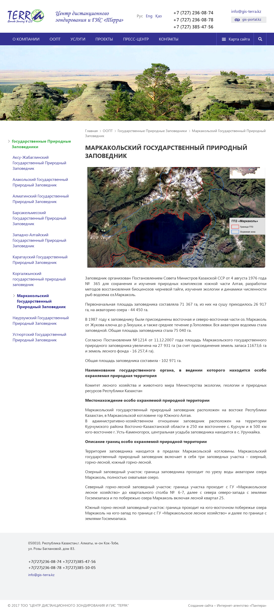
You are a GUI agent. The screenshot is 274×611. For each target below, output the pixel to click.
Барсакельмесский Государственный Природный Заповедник (39, 218)
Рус (140, 16)
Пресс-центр (136, 39)
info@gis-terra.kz (246, 11)
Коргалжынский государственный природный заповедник (39, 279)
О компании (26, 39)
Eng (149, 16)
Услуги (78, 39)
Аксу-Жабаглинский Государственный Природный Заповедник (39, 162)
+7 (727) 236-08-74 (193, 13)
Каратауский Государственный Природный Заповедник (40, 259)
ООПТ (55, 39)
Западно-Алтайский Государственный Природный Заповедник (39, 240)
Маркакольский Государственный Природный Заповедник (41, 301)
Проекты (104, 39)
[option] (175, 217)
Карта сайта (239, 39)
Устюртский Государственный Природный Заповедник (39, 337)
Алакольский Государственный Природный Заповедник (40, 182)
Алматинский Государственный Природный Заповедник (41, 198)
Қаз (158, 16)
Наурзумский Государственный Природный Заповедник (41, 320)
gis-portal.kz (251, 19)
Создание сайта (200, 605)
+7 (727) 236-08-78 (193, 20)
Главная (91, 130)
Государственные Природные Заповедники (41, 143)
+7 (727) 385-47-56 (193, 27)
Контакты (169, 39)
